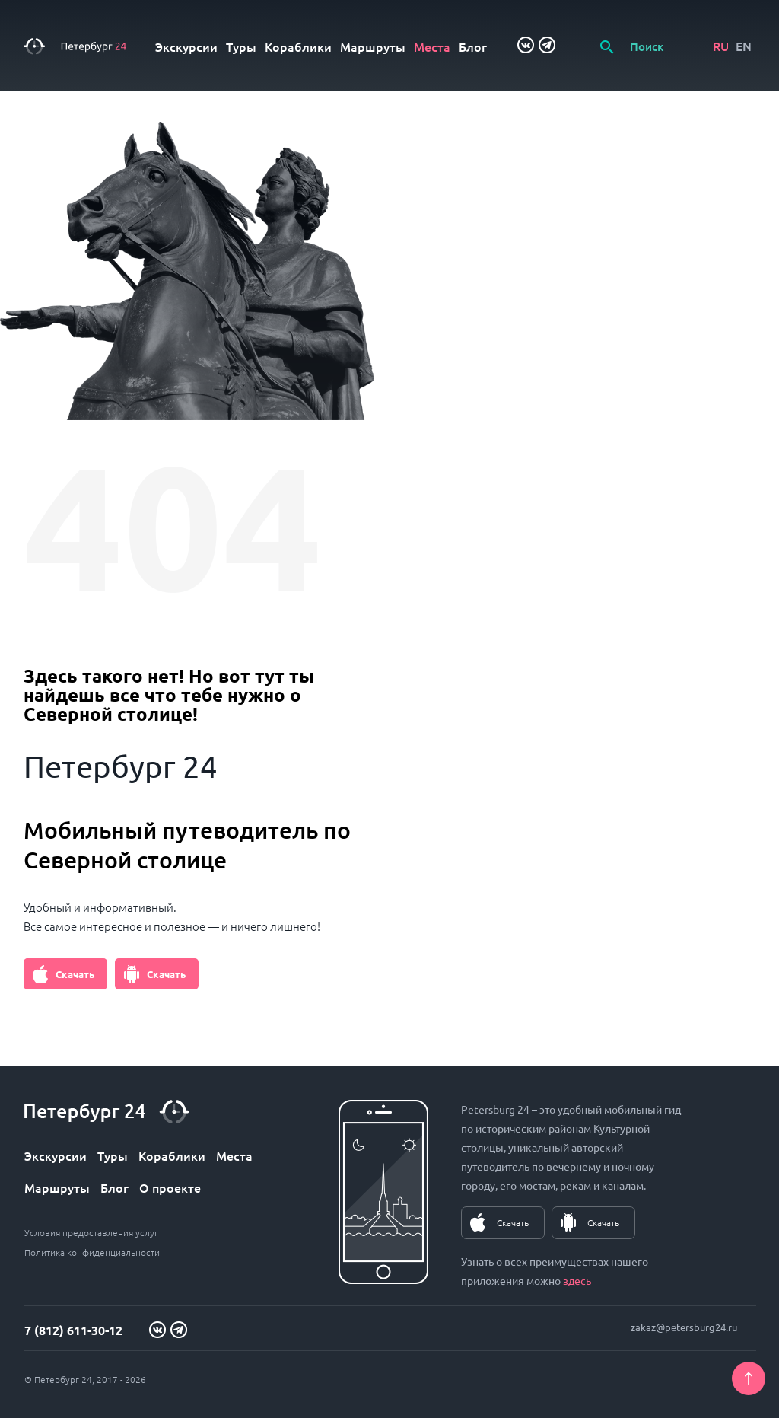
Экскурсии (186, 46)
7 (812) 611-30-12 (73, 1330)
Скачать (75, 973)
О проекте (170, 1187)
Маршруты (372, 46)
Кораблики (298, 46)
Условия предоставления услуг (91, 1232)
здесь (577, 1280)
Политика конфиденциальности (92, 1252)
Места (432, 46)
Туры (241, 46)
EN (744, 45)
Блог (473, 46)
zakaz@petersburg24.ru (684, 1327)
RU (721, 45)
